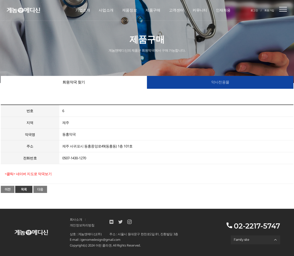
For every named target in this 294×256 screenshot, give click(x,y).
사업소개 (106, 10)
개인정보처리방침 (82, 225)
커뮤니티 (199, 10)
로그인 (254, 10)
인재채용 (223, 10)
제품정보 (129, 10)
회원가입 (269, 10)
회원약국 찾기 (73, 82)
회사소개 (76, 219)
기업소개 (82, 10)
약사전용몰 (220, 82)
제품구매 (153, 10)
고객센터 (176, 10)
